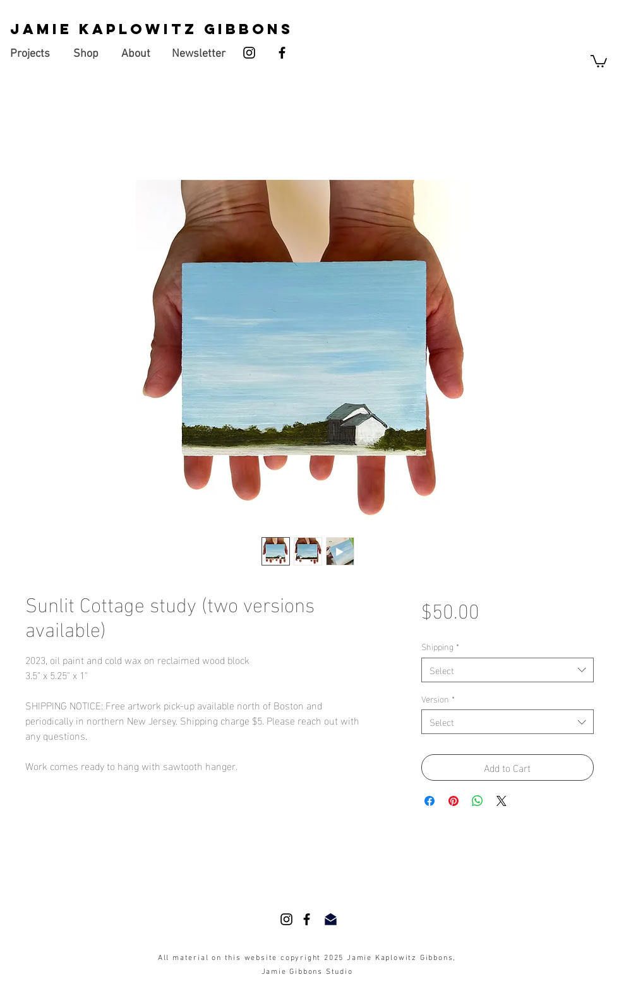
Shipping (440, 646)
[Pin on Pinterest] (453, 800)
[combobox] (507, 670)
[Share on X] (501, 800)
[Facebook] (282, 53)
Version (438, 698)
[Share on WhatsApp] (477, 800)
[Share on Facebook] (429, 800)
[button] (599, 61)
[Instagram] (249, 53)
